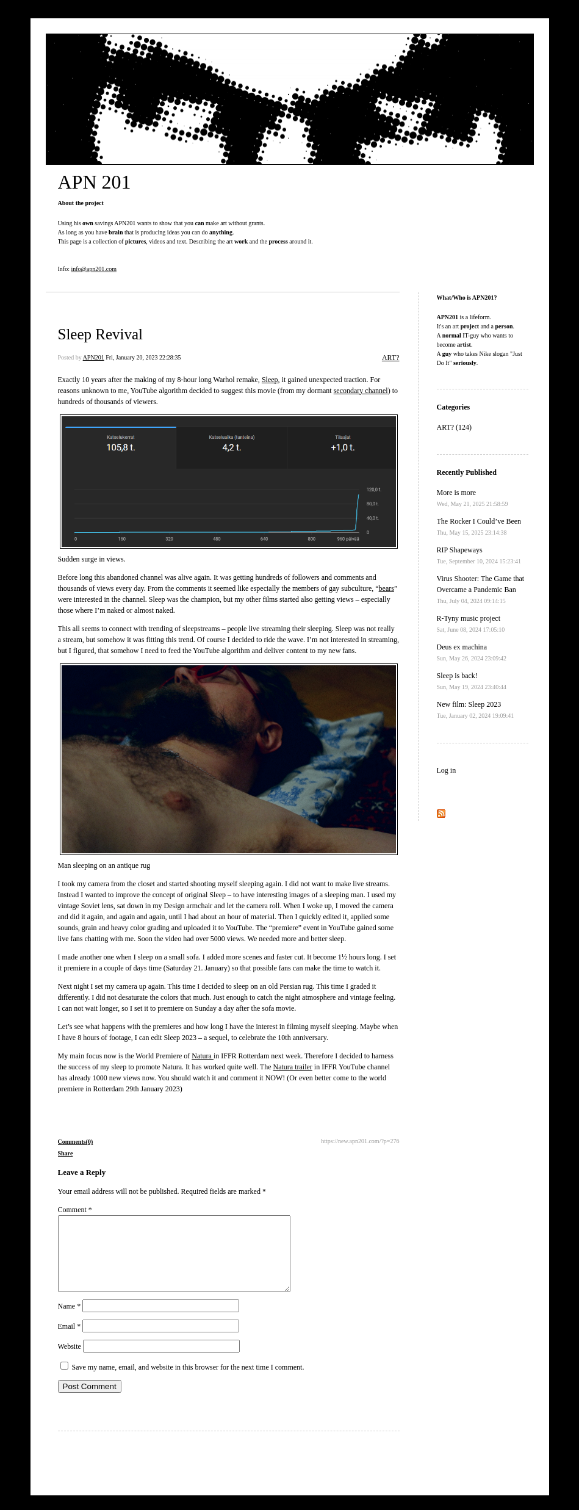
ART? (391, 357)
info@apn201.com (93, 269)
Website (69, 1361)
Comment (75, 1209)
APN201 (93, 357)
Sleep (270, 379)
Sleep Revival (100, 334)
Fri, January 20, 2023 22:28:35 (143, 357)
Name (69, 1321)
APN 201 (94, 182)
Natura (203, 1056)
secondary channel (361, 390)
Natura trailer (292, 1067)
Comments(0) (75, 1141)
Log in (446, 770)
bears (386, 588)
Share (65, 1153)
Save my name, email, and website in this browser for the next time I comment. (188, 1382)
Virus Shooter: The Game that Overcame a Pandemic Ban (481, 589)
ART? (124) (454, 427)
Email (69, 1341)
